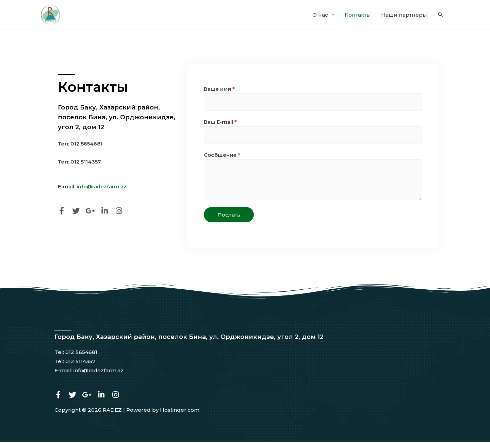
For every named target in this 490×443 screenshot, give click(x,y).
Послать (228, 216)
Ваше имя (219, 89)
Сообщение (222, 156)
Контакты (358, 15)
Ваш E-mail (220, 123)
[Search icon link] (440, 15)
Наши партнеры (404, 15)
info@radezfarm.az (102, 187)
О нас (320, 15)
